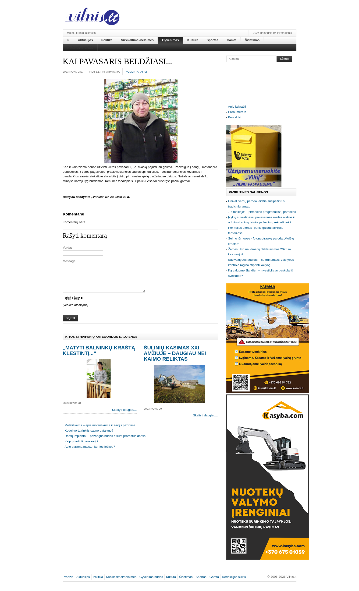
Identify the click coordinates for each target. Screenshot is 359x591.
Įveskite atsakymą (75, 310)
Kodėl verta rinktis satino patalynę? (89, 436)
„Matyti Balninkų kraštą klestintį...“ (99, 356)
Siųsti (70, 323)
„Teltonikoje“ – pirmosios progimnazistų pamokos (262, 212)
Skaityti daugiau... (124, 415)
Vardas (68, 247)
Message (69, 261)
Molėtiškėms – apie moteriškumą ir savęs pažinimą (100, 431)
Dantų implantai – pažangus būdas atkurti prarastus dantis (105, 441)
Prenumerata (237, 112)
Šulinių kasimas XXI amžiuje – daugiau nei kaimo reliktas (175, 358)
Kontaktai (234, 117)
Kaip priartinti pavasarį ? (81, 447)
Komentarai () (136, 71)
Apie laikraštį (237, 106)
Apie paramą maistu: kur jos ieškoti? (90, 452)
